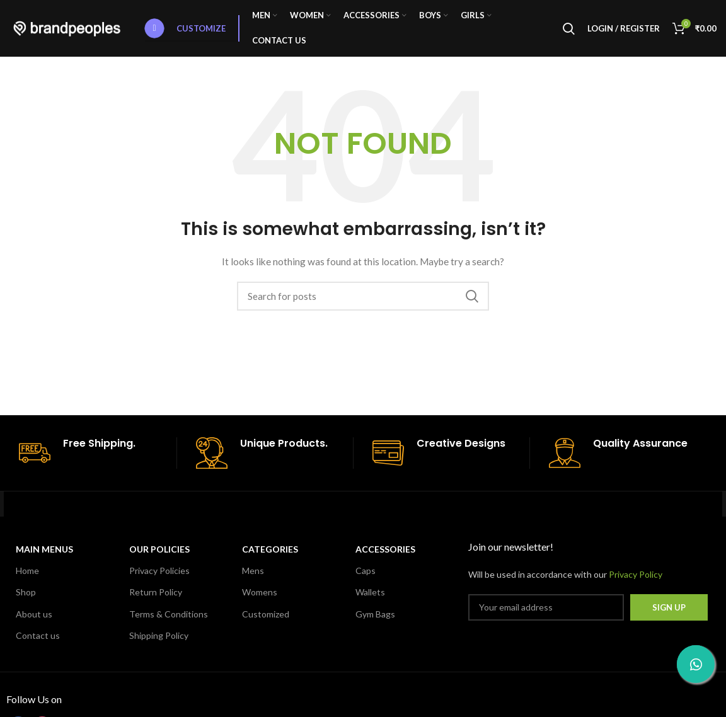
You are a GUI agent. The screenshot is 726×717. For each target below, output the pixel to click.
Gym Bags (375, 614)
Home (27, 570)
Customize (185, 28)
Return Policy (155, 592)
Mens (253, 570)
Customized (265, 614)
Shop (26, 592)
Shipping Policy (158, 635)
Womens (259, 592)
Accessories (385, 549)
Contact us (38, 635)
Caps (365, 570)
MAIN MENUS (44, 549)
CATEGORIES (270, 549)
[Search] (568, 28)
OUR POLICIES (159, 549)
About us (34, 614)
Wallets (370, 592)
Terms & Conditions (168, 614)
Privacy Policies (159, 570)
